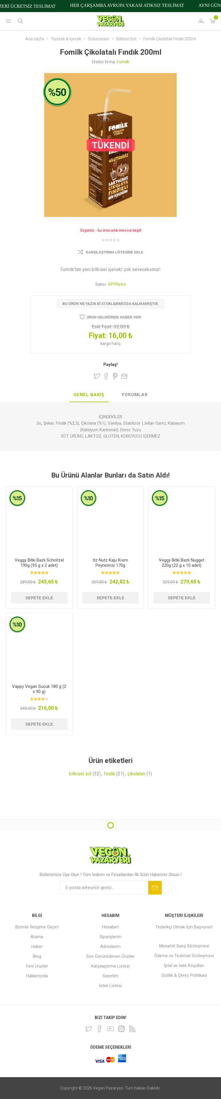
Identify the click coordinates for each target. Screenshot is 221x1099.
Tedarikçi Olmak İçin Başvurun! (184, 927)
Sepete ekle (39, 598)
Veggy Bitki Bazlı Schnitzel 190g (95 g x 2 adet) (39, 563)
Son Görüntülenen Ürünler (110, 956)
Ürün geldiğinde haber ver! (114, 317)
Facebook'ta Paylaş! (106, 376)
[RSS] (132, 1028)
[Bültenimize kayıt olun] (104, 887)
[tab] (88, 395)
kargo (106, 343)
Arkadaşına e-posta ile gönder (124, 376)
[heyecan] (88, 1028)
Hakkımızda (37, 975)
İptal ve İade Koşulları (184, 965)
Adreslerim (110, 946)
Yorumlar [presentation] (134, 394)
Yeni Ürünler (37, 966)
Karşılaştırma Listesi (110, 966)
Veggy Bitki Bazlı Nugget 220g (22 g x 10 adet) (181, 563)
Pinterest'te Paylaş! (115, 376)
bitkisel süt (80, 773)
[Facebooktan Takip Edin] (99, 1028)
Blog (37, 956)
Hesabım (110, 927)
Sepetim (110, 975)
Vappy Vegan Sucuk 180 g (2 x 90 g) (39, 689)
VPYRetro (117, 284)
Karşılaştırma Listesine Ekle (114, 252)
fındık (109, 773)
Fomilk (123, 61)
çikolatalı (136, 773)
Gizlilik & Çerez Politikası (184, 975)
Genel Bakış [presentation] (88, 394)
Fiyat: (98, 335)
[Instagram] (121, 1028)
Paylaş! (110, 364)
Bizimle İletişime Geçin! (37, 927)
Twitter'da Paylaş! (97, 376)
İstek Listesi (110, 985)
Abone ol (155, 887)
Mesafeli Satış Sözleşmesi (184, 946)
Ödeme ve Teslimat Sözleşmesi (184, 955)
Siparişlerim (110, 936)
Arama (37, 936)
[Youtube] (110, 1028)
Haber (37, 946)
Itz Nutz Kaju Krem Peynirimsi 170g (110, 563)
